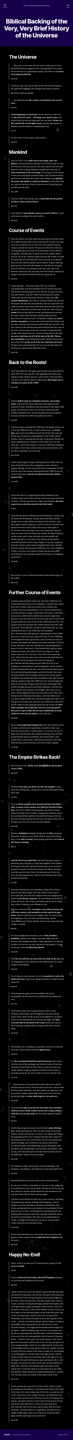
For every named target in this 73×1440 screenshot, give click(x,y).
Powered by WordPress (21, 1435)
